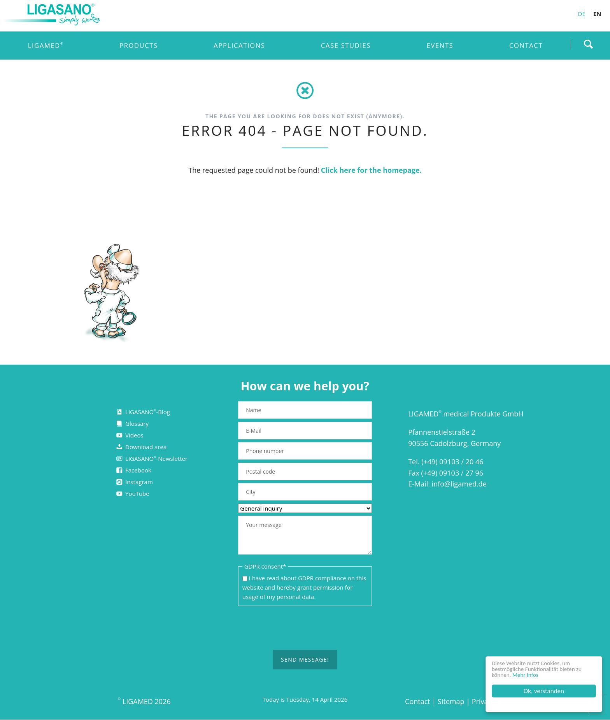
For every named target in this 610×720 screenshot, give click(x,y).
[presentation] (305, 628)
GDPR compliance (322, 578)
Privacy (483, 701)
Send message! (305, 659)
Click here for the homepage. (371, 170)
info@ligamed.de (459, 483)
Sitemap (451, 701)
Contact (417, 701)
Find (588, 44)
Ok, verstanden (544, 691)
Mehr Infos (529, 675)
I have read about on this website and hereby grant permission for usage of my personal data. (304, 587)
